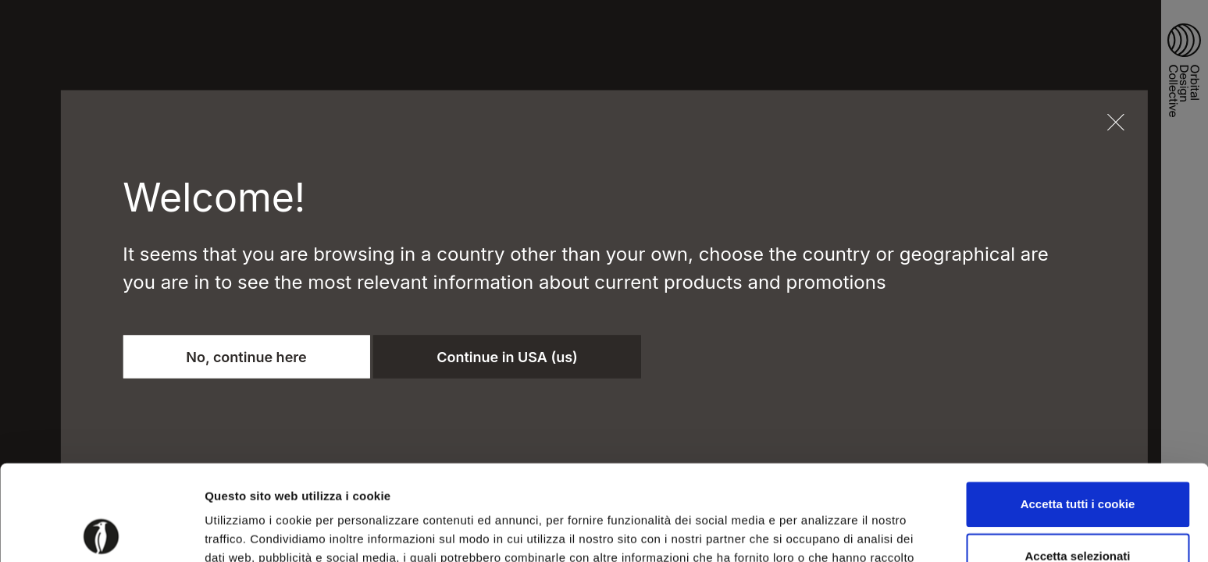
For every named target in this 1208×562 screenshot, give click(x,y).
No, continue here (246, 356)
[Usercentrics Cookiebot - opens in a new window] (101, 531)
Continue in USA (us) (507, 356)
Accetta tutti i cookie (1078, 408)
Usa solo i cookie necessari (1077, 511)
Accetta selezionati (1077, 460)
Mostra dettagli (821, 531)
